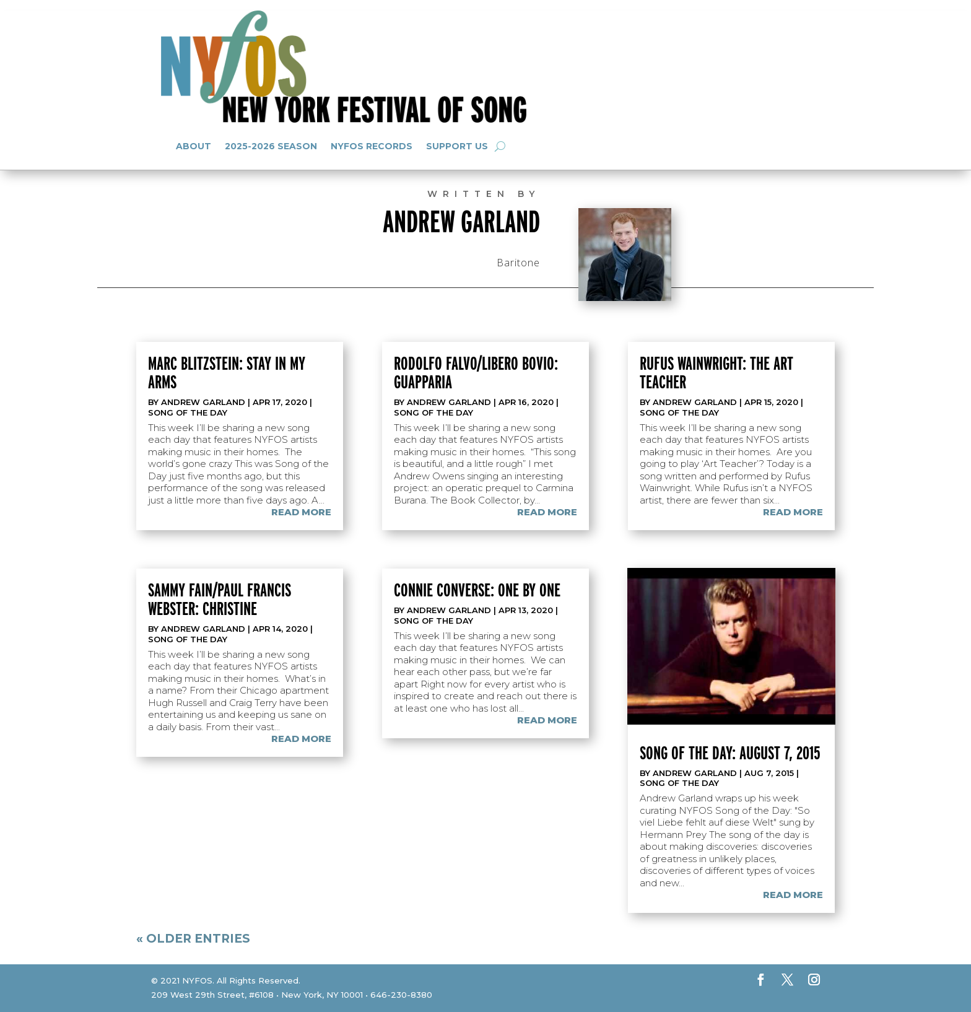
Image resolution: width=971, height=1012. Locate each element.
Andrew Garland (203, 402)
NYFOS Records (371, 146)
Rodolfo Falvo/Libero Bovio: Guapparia (476, 372)
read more (301, 512)
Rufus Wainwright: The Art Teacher (716, 372)
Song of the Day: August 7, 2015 (730, 752)
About (193, 146)
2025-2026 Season (271, 146)
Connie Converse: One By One (477, 589)
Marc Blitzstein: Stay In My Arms (226, 372)
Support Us (457, 146)
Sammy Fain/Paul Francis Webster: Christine (219, 598)
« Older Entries (193, 938)
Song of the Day (187, 412)
